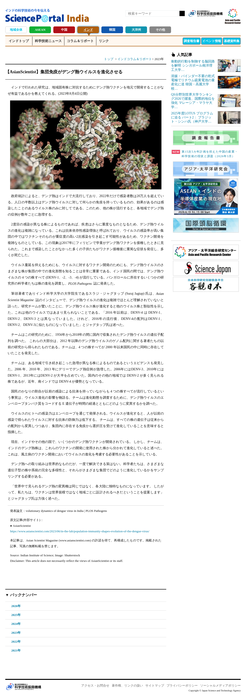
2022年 (16, 641)
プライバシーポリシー (182, 685)
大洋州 (136, 29)
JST (23, 687)
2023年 (16, 632)
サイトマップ (154, 685)
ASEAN (40, 29)
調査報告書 (191, 41)
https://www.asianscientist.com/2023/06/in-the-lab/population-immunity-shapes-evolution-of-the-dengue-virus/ (79, 531)
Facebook (202, 21)
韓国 (112, 29)
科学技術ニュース (48, 41)
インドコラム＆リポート (134, 59)
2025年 (16, 615)
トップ (108, 59)
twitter (210, 21)
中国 (64, 29)
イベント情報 (211, 41)
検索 (182, 13)
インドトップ (19, 41)
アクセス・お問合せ (95, 685)
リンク (104, 41)
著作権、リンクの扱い (127, 685)
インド (88, 29)
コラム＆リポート (80, 41)
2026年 (16, 606)
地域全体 (16, 29)
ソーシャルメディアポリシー (220, 685)
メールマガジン (218, 21)
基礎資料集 (232, 41)
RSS (194, 21)
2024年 (16, 624)
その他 (160, 29)
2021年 (16, 650)
